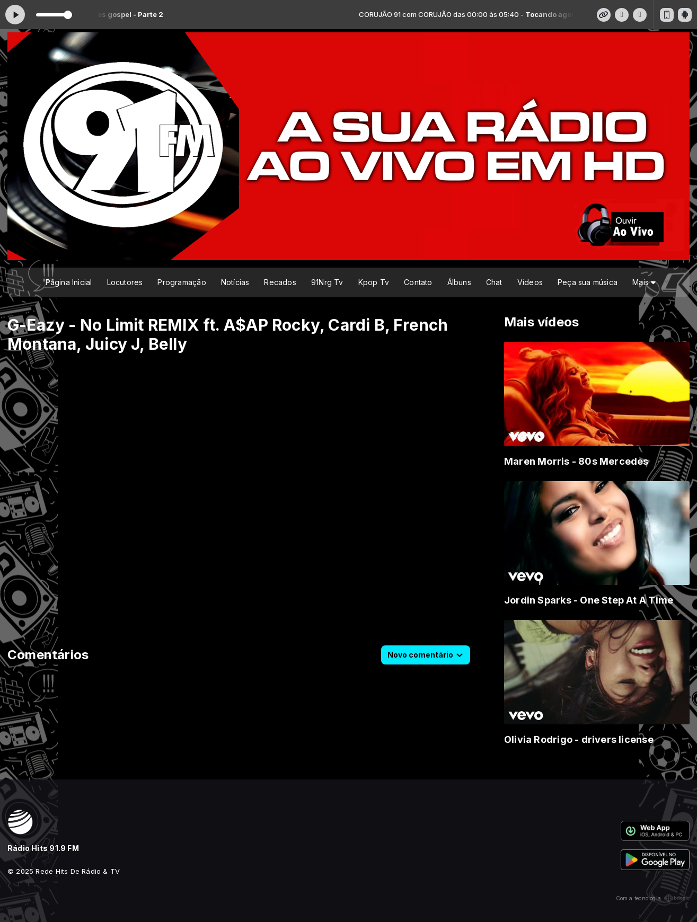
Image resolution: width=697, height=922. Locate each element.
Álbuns (459, 282)
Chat (494, 282)
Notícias (235, 282)
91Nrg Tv (327, 282)
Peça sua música (587, 282)
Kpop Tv (373, 282)
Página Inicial (69, 282)
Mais (644, 282)
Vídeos (530, 282)
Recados (280, 282)
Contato (418, 282)
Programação (181, 282)
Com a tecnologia (653, 898)
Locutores (125, 282)
